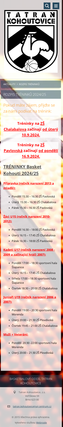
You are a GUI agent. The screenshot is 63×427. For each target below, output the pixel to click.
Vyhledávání (47, 6)
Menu (56, 6)
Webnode (41, 422)
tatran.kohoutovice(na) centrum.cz (32, 406)
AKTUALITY (9, 84)
